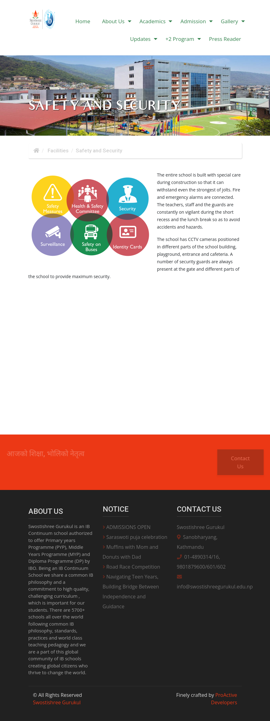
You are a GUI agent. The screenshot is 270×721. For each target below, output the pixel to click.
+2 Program (179, 38)
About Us (113, 21)
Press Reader (225, 38)
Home (82, 21)
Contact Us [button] (244, 462)
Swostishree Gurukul (201, 527)
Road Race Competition (131, 566)
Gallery (229, 21)
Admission (193, 21)
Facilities (57, 150)
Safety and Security (99, 150)
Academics (152, 21)
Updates (140, 38)
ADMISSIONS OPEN (127, 527)
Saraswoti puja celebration (135, 537)
